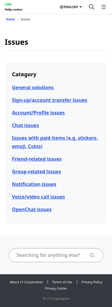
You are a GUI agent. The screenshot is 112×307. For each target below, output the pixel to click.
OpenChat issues (32, 209)
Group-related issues (36, 171)
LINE (8, 4)
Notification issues (34, 184)
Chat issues (25, 125)
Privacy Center (56, 288)
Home (10, 19)
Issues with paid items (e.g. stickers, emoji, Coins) (55, 142)
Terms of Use (62, 282)
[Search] (92, 7)
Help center (13, 9)
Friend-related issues (37, 159)
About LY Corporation (26, 282)
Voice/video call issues (38, 196)
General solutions (33, 87)
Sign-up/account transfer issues (49, 100)
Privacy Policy (92, 282)
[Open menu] (104, 7)
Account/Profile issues (38, 112)
